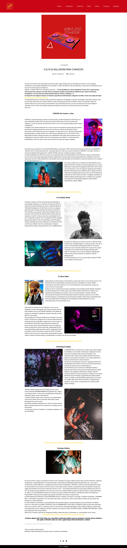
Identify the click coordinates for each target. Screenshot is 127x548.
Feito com (63, 546)
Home (59, 6)
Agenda (116, 6)
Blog (89, 6)
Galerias (80, 6)
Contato (106, 6)
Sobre (97, 6)
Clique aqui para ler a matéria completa (36, 97)
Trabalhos (69, 6)
